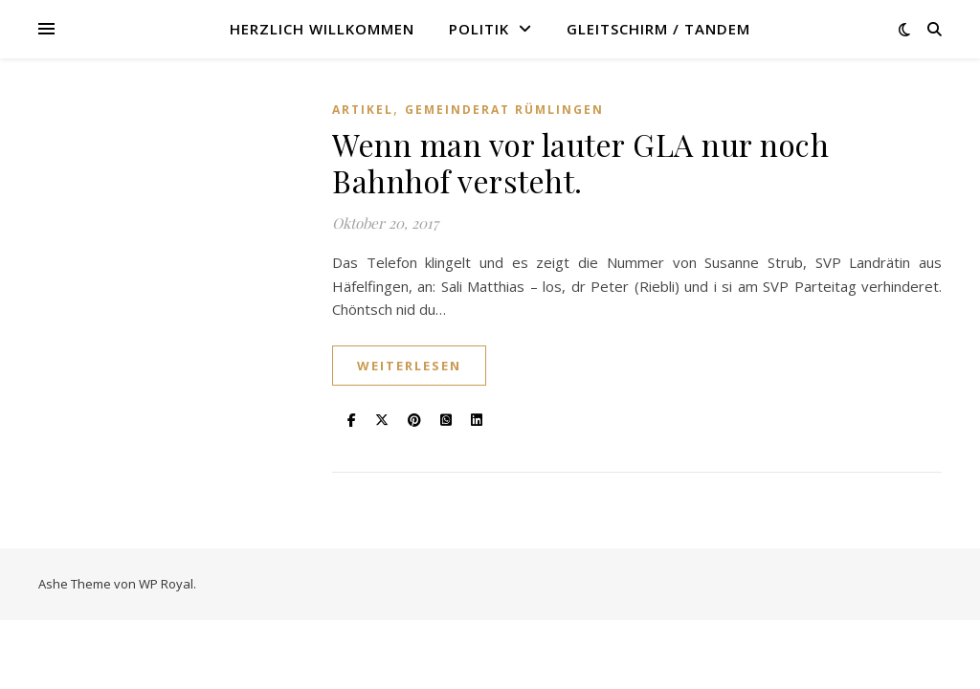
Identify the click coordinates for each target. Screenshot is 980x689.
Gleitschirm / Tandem (658, 28)
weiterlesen (409, 365)
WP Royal (166, 583)
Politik (479, 28)
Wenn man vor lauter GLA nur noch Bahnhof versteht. (580, 162)
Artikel (362, 109)
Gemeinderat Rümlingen (504, 109)
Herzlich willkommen (322, 28)
